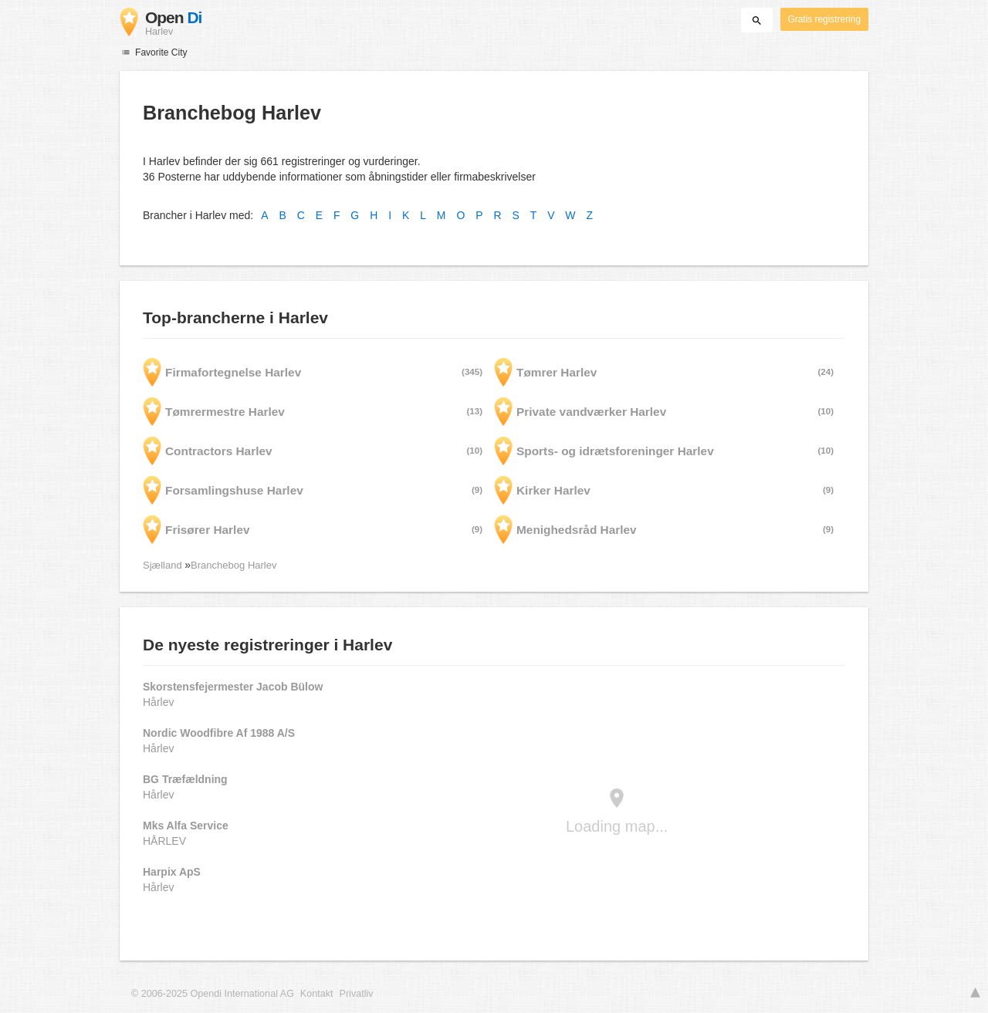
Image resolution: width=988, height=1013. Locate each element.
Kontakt (316, 993)
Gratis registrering (824, 19)
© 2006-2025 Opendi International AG (212, 993)
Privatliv (357, 993)
